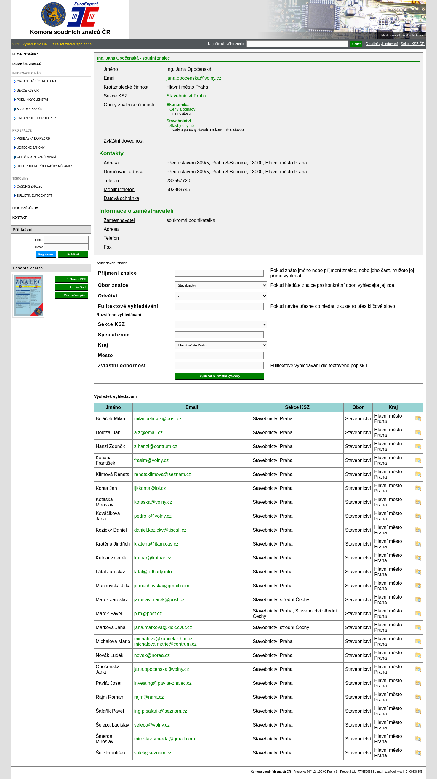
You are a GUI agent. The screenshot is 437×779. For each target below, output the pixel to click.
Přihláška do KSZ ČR (33, 138)
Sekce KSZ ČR (413, 44)
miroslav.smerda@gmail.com (164, 738)
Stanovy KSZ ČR (29, 109)
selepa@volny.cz (152, 724)
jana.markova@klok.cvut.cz (163, 627)
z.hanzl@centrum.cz (155, 446)
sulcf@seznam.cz (153, 752)
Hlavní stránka (25, 54)
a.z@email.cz (148, 432)
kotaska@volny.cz (153, 502)
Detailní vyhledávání (382, 44)
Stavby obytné (181, 125)
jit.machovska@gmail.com (161, 585)
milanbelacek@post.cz (158, 418)
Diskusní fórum (25, 208)
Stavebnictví (179, 121)
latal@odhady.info (153, 571)
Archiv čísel (78, 287)
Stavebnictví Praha (186, 95)
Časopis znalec (30, 186)
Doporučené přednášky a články (44, 166)
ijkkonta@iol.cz (150, 488)
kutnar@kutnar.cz (152, 557)
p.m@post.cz (148, 613)
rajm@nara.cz (149, 697)
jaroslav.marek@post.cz (159, 599)
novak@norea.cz (152, 655)
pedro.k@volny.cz (153, 516)
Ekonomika (178, 104)
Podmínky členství (32, 99)
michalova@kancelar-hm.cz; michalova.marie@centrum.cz (165, 641)
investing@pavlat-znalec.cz (163, 683)
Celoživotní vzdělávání (36, 157)
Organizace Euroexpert (37, 118)
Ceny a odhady (182, 109)
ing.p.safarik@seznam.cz (160, 711)
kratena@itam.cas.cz (156, 543)
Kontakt (19, 217)
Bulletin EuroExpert (34, 195)
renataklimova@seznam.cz (162, 474)
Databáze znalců (26, 63)
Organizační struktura (36, 81)
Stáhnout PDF (76, 279)
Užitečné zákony (31, 147)
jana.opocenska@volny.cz (194, 78)
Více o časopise (75, 295)
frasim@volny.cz (151, 460)
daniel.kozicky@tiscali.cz (160, 529)
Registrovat (46, 254)
